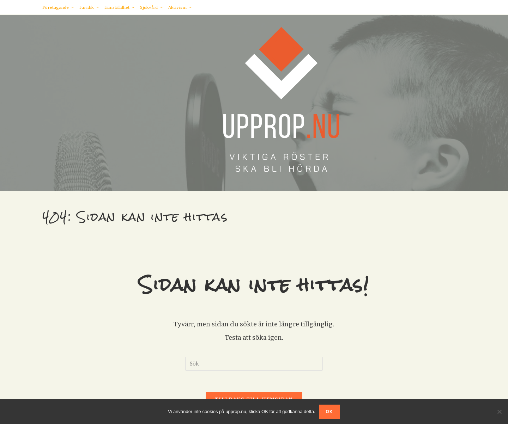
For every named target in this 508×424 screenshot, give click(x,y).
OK (329, 411)
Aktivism (180, 7)
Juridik (89, 7)
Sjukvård (151, 7)
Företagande (58, 7)
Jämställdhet (119, 7)
